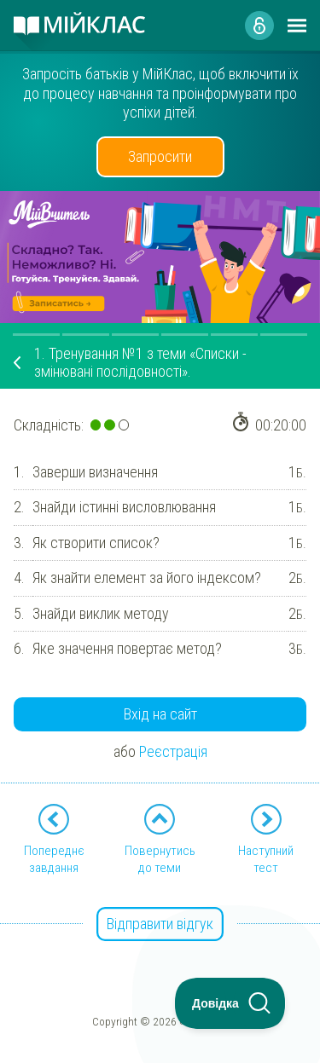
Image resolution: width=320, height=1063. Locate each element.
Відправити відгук (160, 924)
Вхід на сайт (160, 714)
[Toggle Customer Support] (230, 1003)
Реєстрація (173, 751)
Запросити (160, 156)
